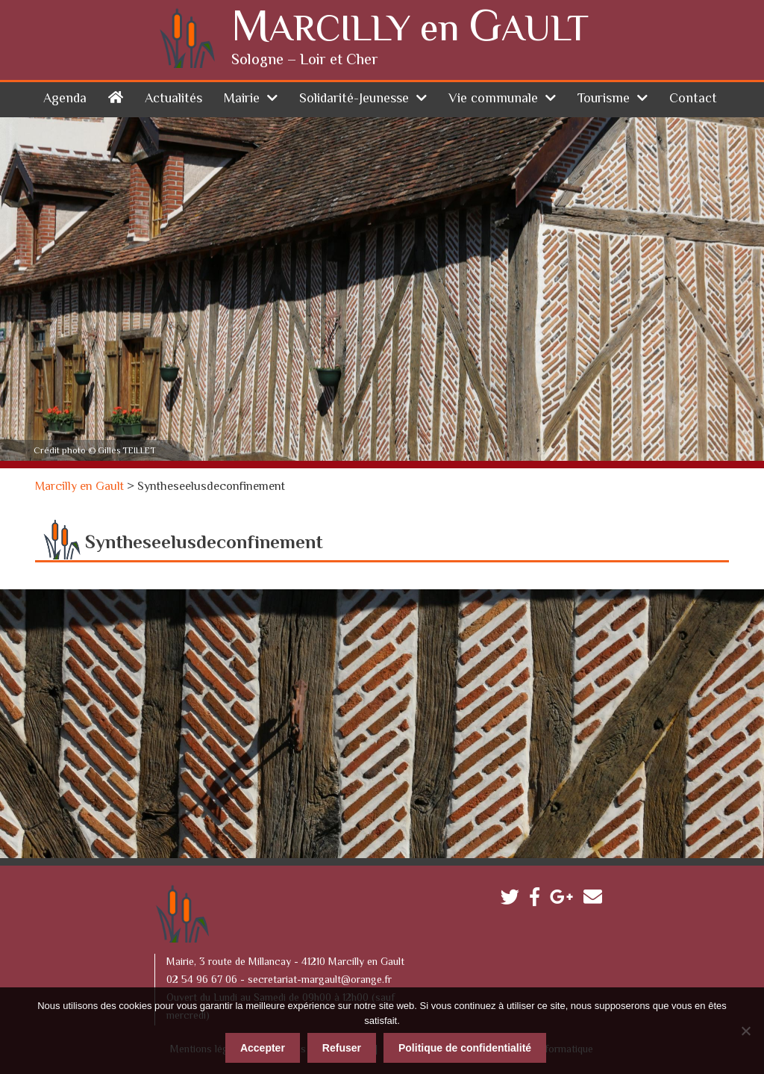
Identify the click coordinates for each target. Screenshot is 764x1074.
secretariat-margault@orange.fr (320, 980)
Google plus (565, 900)
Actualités (173, 99)
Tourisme (603, 99)
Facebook (538, 900)
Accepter (262, 1048)
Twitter (514, 900)
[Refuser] (745, 1030)
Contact (693, 99)
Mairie (242, 99)
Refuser (341, 1048)
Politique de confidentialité (464, 1048)
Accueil (116, 97)
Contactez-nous (596, 900)
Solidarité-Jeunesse (354, 99)
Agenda (65, 99)
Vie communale (493, 99)
